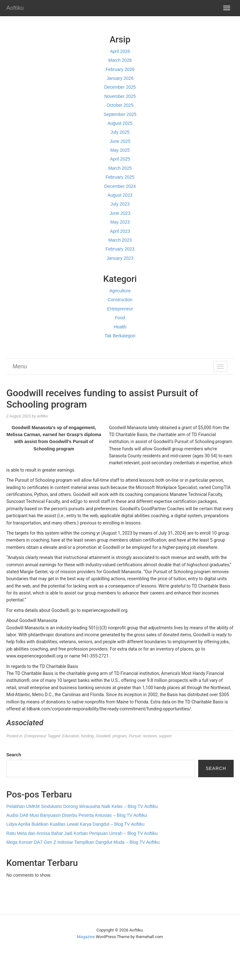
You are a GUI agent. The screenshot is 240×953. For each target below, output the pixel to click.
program (119, 736)
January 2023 (120, 258)
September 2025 (120, 114)
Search (13, 754)
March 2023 (120, 240)
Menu (20, 366)
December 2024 (120, 186)
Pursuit (135, 736)
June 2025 (120, 141)
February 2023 (119, 248)
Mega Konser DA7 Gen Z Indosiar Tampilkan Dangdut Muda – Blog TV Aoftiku (83, 842)
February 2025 (119, 177)
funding (87, 736)
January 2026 (120, 78)
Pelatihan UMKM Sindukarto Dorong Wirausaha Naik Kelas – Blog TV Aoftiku (82, 806)
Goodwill (103, 736)
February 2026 (119, 69)
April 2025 (120, 159)
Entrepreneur (120, 308)
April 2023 (120, 231)
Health (120, 326)
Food (120, 317)
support (165, 736)
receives (150, 736)
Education (70, 736)
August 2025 (120, 123)
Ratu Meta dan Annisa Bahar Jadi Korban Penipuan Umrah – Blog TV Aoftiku (82, 833)
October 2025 (120, 105)
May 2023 (119, 222)
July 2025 (120, 132)
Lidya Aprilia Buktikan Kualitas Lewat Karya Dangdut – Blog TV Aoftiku (75, 824)
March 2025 (120, 168)
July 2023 (120, 203)
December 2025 (120, 87)
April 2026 (120, 51)
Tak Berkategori (119, 335)
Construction (120, 299)
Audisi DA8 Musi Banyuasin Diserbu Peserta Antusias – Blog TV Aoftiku (76, 815)
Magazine (86, 936)
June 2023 (120, 213)
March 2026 (120, 60)
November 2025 (120, 96)
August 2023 (120, 195)
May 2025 (119, 150)
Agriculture (120, 290)
